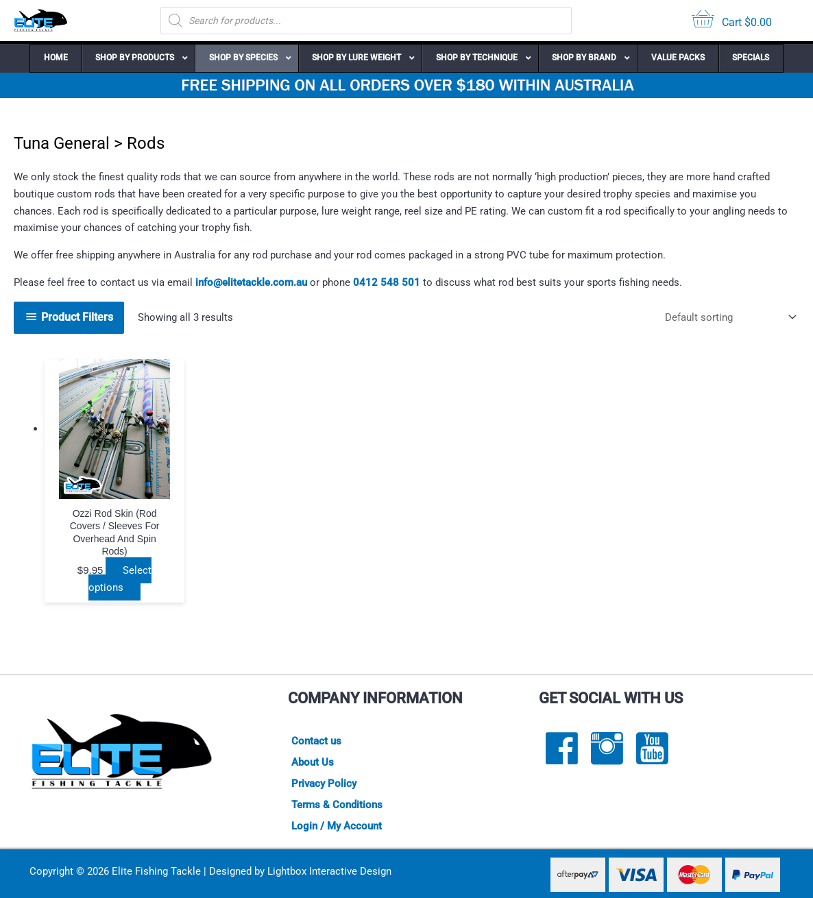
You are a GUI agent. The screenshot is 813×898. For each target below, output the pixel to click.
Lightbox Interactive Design (329, 871)
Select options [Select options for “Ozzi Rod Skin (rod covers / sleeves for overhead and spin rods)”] (119, 579)
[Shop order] (728, 317)
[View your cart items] (732, 21)
